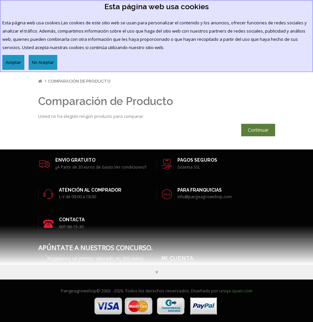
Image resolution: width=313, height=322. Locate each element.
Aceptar (13, 62)
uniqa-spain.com (235, 291)
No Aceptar (43, 62)
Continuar (258, 130)
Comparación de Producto (79, 81)
